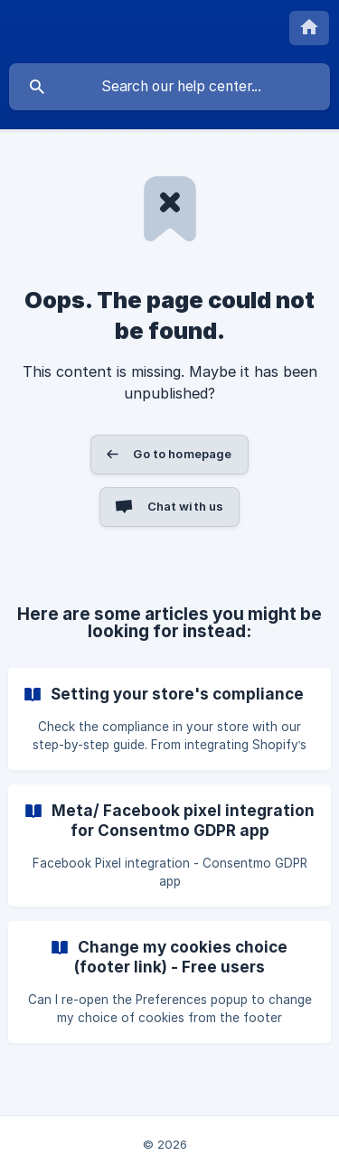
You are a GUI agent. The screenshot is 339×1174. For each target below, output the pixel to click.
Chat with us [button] (185, 506)
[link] (169, 719)
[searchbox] (169, 86)
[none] (309, 28)
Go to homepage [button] (182, 453)
